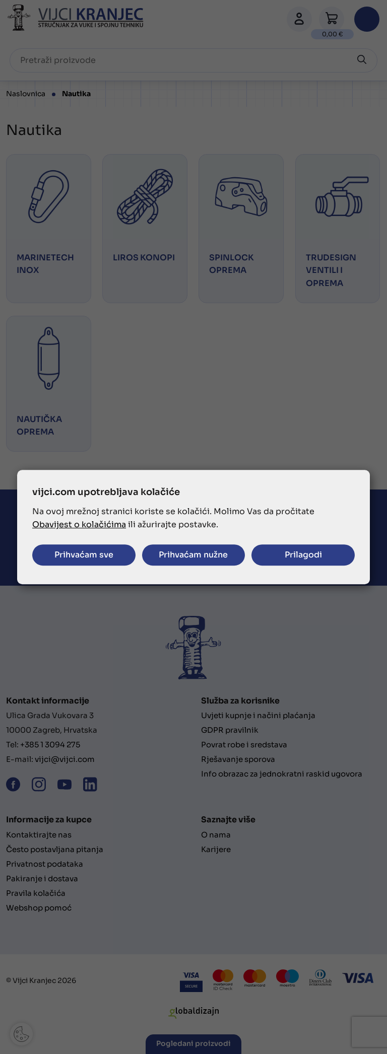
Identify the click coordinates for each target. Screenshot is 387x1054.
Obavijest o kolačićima (79, 524)
